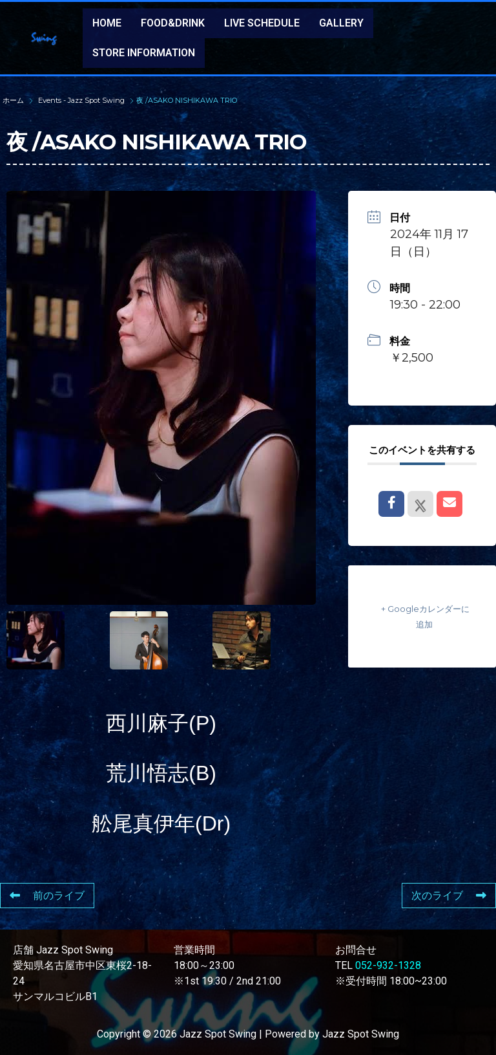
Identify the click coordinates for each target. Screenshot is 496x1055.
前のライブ (47, 895)
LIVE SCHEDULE (262, 23)
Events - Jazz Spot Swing (81, 100)
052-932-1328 (388, 965)
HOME (106, 23)
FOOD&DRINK (173, 23)
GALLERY (341, 23)
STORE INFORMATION (143, 53)
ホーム (14, 100)
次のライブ (448, 895)
